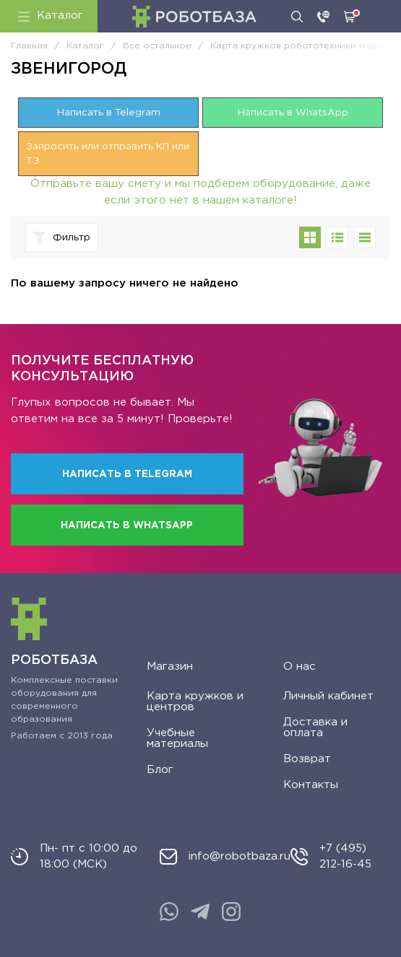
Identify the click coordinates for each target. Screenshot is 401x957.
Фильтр (61, 238)
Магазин (170, 666)
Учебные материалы (177, 738)
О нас (299, 666)
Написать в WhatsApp (293, 112)
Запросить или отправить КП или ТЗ (107, 153)
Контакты (310, 785)
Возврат (307, 759)
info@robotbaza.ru (239, 856)
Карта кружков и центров (195, 701)
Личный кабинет (328, 696)
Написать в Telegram (108, 112)
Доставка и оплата (315, 727)
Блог (160, 769)
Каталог (50, 16)
